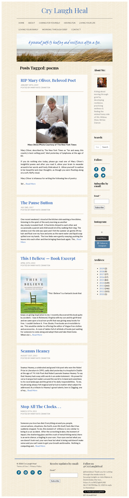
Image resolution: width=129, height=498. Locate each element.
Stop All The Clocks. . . (41, 406)
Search (105, 147)
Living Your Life (87, 23)
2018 (101, 271)
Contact (76, 29)
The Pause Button (37, 202)
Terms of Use (22, 466)
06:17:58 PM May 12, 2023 (94, 485)
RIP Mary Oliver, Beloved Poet (48, 80)
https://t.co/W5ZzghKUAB (94, 482)
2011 (101, 291)
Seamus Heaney (35, 351)
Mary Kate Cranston (40, 87)
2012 (101, 288)
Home (21, 23)
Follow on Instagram (102, 244)
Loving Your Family (28, 29)
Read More (31, 184)
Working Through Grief (54, 29)
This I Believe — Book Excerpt (48, 258)
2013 (101, 285)
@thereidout (88, 472)
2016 (101, 277)
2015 (101, 280)
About (31, 23)
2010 (101, 294)
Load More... (102, 238)
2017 (101, 274)
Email (97, 196)
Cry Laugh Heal (64, 10)
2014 (101, 283)
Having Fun (69, 23)
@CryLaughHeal (90, 495)
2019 (101, 268)
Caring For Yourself (49, 23)
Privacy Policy (35, 466)
